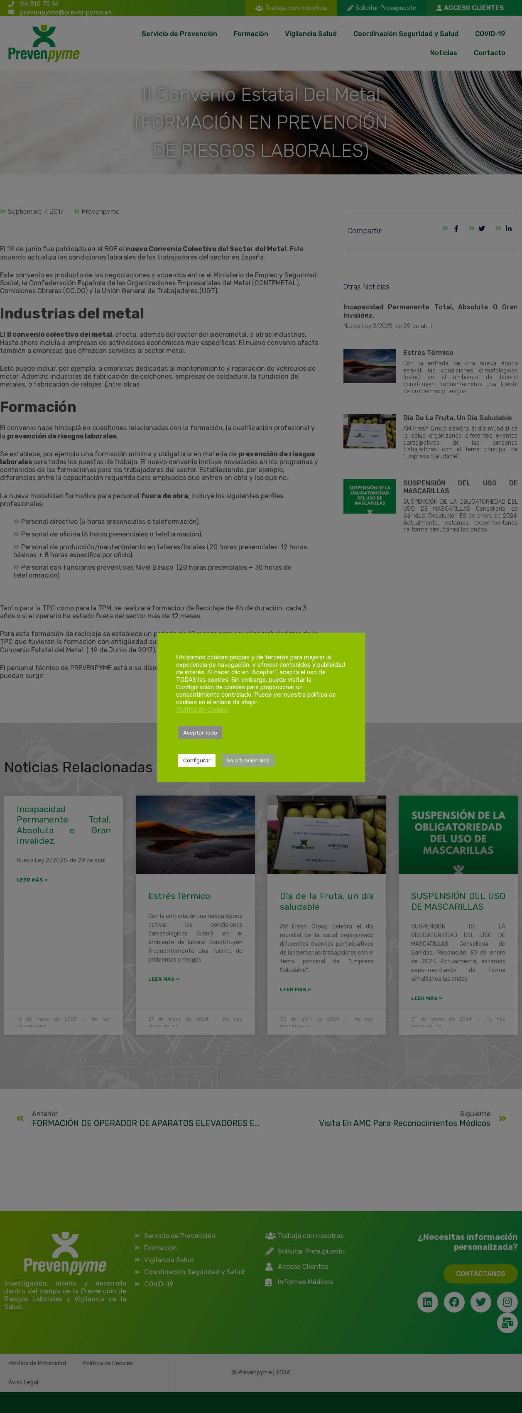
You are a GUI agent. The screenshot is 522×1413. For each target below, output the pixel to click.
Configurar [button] (197, 760)
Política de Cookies (202, 709)
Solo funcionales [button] (248, 760)
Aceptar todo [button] (200, 733)
